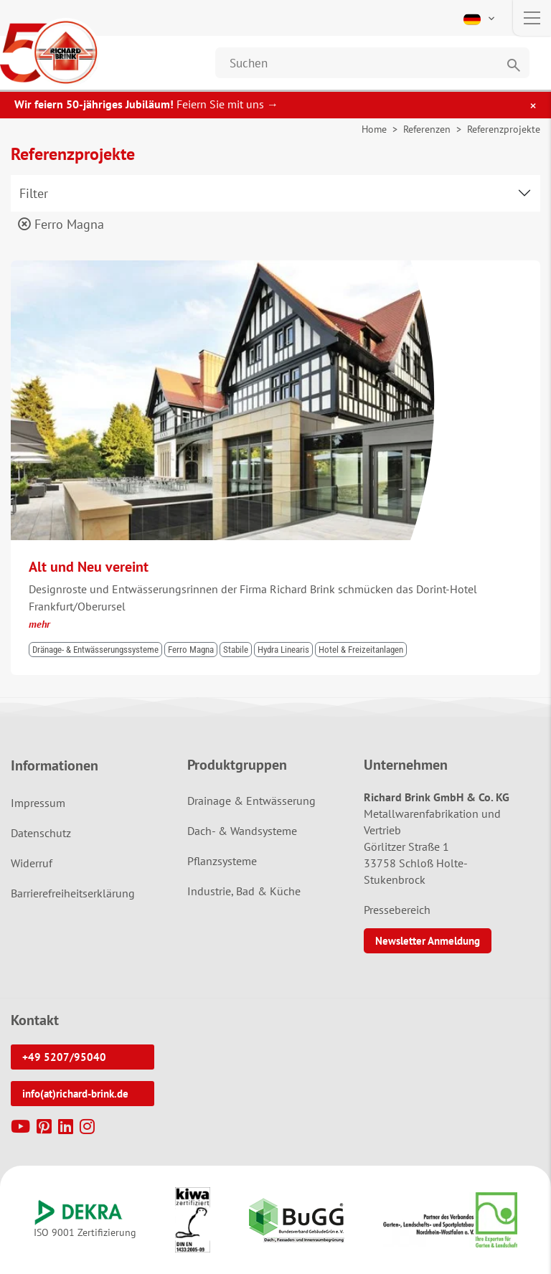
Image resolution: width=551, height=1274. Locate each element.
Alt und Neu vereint (89, 566)
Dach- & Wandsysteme (242, 831)
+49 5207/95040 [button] (64, 1057)
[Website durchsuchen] (372, 62)
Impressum (38, 803)
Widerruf (31, 863)
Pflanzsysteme (222, 861)
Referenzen (427, 129)
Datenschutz (41, 833)
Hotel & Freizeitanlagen (361, 649)
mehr (39, 624)
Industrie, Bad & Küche (244, 891)
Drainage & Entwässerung (251, 800)
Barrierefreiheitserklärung (73, 893)
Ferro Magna (61, 224)
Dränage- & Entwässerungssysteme (95, 649)
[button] (480, 17)
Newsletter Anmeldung (427, 941)
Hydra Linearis (283, 649)
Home (374, 129)
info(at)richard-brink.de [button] (75, 1093)
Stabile (235, 649)
